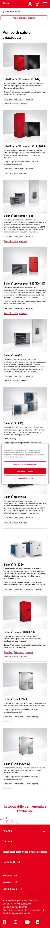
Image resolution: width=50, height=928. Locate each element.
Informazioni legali (11, 900)
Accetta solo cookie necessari (25, 464)
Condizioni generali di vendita (17, 913)
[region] (24, 20)
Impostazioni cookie (25, 478)
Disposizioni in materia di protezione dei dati (23, 910)
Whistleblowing (24, 904)
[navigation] (45, 4)
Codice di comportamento (15, 907)
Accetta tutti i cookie (25, 471)
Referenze (10, 875)
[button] (8, 99)
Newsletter (11, 882)
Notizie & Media (13, 888)
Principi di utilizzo (29, 900)
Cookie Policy (9, 904)
